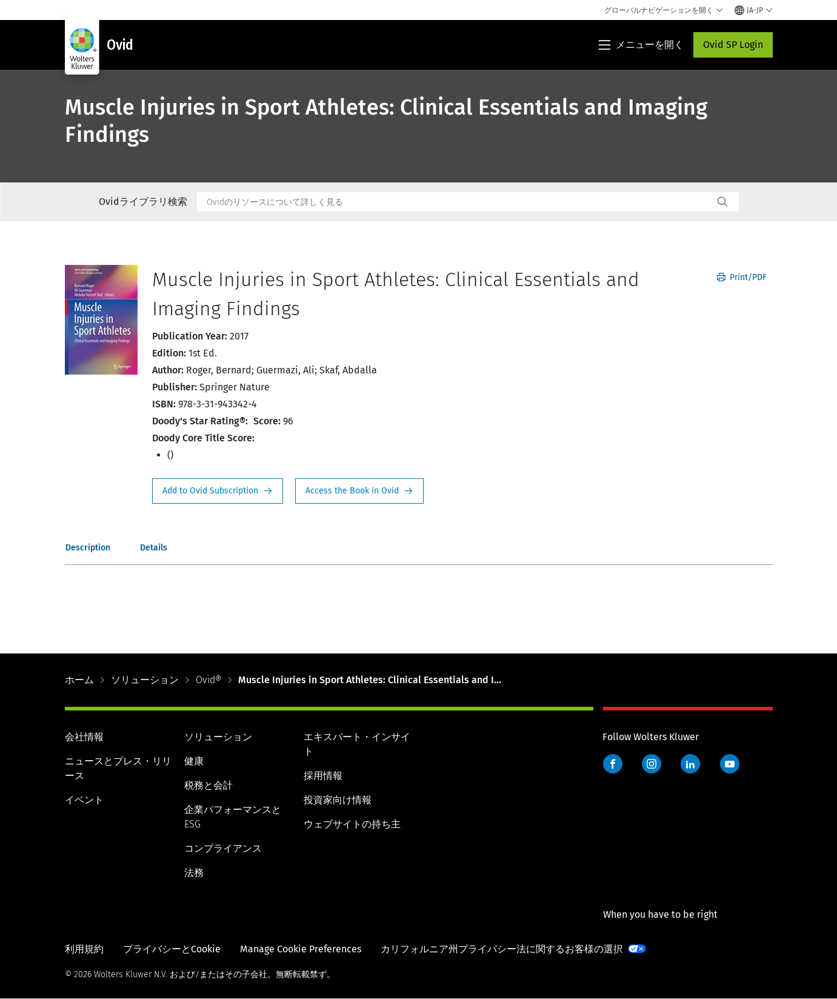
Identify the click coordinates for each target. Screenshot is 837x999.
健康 (194, 761)
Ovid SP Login (733, 44)
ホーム (79, 680)
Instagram (651, 763)
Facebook (612, 763)
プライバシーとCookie (172, 949)
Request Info (217, 491)
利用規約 (84, 949)
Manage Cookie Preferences (300, 949)
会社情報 (84, 737)
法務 (194, 872)
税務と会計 (208, 785)
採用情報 (323, 775)
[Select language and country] (754, 10)
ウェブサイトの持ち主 (352, 824)
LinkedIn (690, 763)
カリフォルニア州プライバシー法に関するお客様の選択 (502, 949)
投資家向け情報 (338, 800)
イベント (84, 800)
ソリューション (145, 680)
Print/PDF (742, 277)
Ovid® (208, 680)
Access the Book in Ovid (359, 491)
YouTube (729, 763)
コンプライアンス (223, 848)
